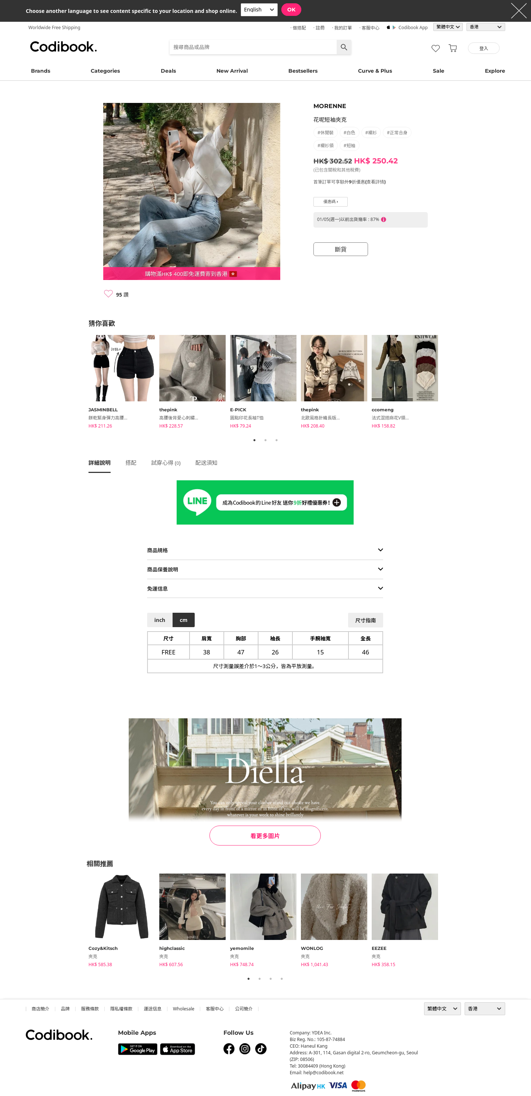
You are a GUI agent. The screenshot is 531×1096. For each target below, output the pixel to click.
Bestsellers (302, 71)
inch (160, 619)
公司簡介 (244, 1009)
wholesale (183, 1009)
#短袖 (349, 145)
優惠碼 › (330, 201)
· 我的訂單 (342, 28)
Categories (105, 71)
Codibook (63, 46)
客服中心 (214, 1009)
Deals (168, 71)
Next (448, 383)
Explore (495, 71)
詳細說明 (99, 462)
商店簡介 (40, 1009)
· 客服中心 (369, 28)
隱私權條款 (121, 1009)
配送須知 (206, 462)
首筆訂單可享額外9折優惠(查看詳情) (349, 181)
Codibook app (413, 27)
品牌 (65, 1009)
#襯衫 (371, 132)
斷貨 (341, 249)
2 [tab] (265, 440)
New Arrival (232, 71)
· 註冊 (318, 28)
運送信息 (153, 1009)
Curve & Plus (375, 71)
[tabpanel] (123, 383)
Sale (438, 71)
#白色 (349, 132)
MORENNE (329, 106)
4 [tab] (281, 978)
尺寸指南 (365, 620)
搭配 (130, 462)
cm (183, 619)
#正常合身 (397, 132)
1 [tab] (254, 440)
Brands (40, 71)
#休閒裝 (325, 132)
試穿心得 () (166, 462)
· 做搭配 (298, 28)
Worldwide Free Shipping (54, 27)
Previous (83, 383)
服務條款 (90, 1009)
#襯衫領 (325, 145)
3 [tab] (276, 440)
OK (291, 9)
